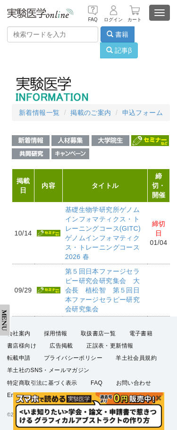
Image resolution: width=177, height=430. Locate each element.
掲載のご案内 (90, 112)
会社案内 (19, 333)
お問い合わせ (133, 383)
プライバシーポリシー (73, 358)
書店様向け (21, 345)
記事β (119, 50)
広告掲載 (61, 345)
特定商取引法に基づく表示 (42, 383)
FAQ (96, 383)
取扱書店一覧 (98, 333)
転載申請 (19, 358)
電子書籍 (141, 333)
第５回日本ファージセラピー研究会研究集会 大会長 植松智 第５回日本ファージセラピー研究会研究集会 (102, 290)
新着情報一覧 (39, 112)
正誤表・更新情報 (109, 345)
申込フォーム (142, 112)
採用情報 (55, 333)
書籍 (117, 34)
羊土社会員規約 (136, 358)
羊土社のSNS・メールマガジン (48, 370)
